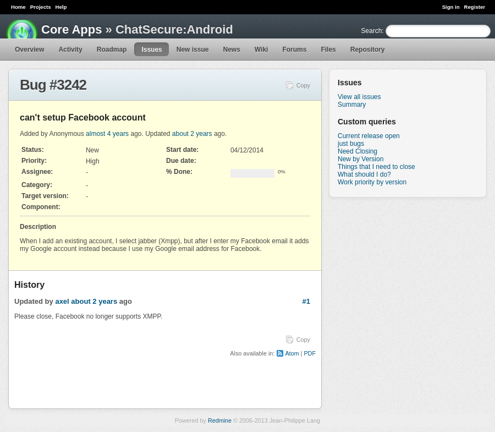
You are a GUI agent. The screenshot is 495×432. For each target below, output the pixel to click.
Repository (367, 49)
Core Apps (71, 29)
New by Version (360, 159)
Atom (292, 353)
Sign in (451, 7)
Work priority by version (372, 182)
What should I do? (364, 174)
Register (474, 7)
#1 (306, 301)
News (231, 49)
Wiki (261, 49)
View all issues (359, 97)
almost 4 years (107, 134)
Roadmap (112, 49)
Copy (303, 85)
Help (61, 7)
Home (18, 7)
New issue (193, 49)
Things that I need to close (376, 167)
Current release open (369, 136)
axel (62, 301)
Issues (151, 49)
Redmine (220, 420)
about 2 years (192, 134)
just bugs (351, 143)
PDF (310, 353)
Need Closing (357, 151)
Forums (294, 49)
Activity (70, 49)
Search (371, 31)
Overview (29, 49)
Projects (40, 7)
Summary (352, 104)
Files (328, 49)
